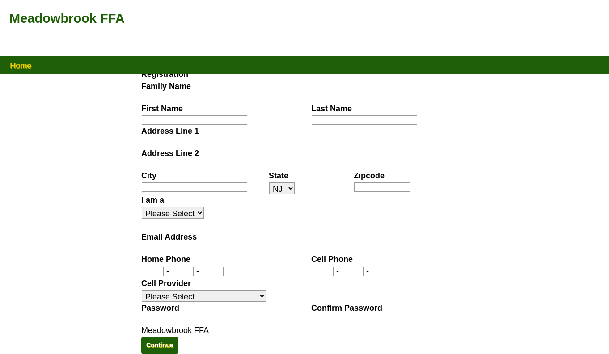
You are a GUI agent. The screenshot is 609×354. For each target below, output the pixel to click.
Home (20, 65)
